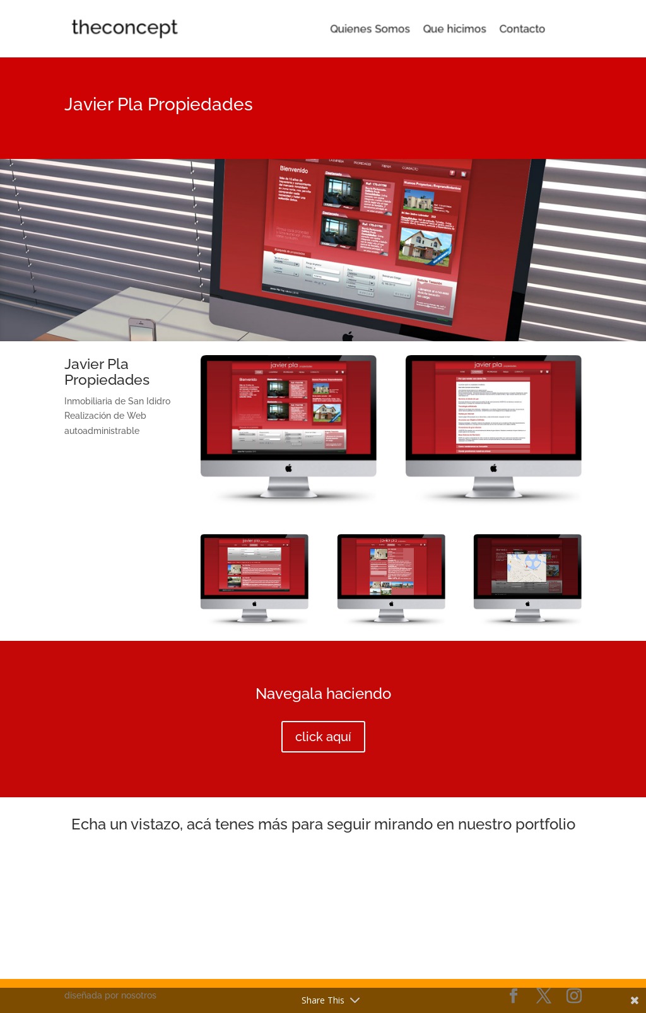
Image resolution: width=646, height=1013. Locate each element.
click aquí (323, 736)
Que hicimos (438, 29)
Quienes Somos (370, 29)
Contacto (493, 29)
